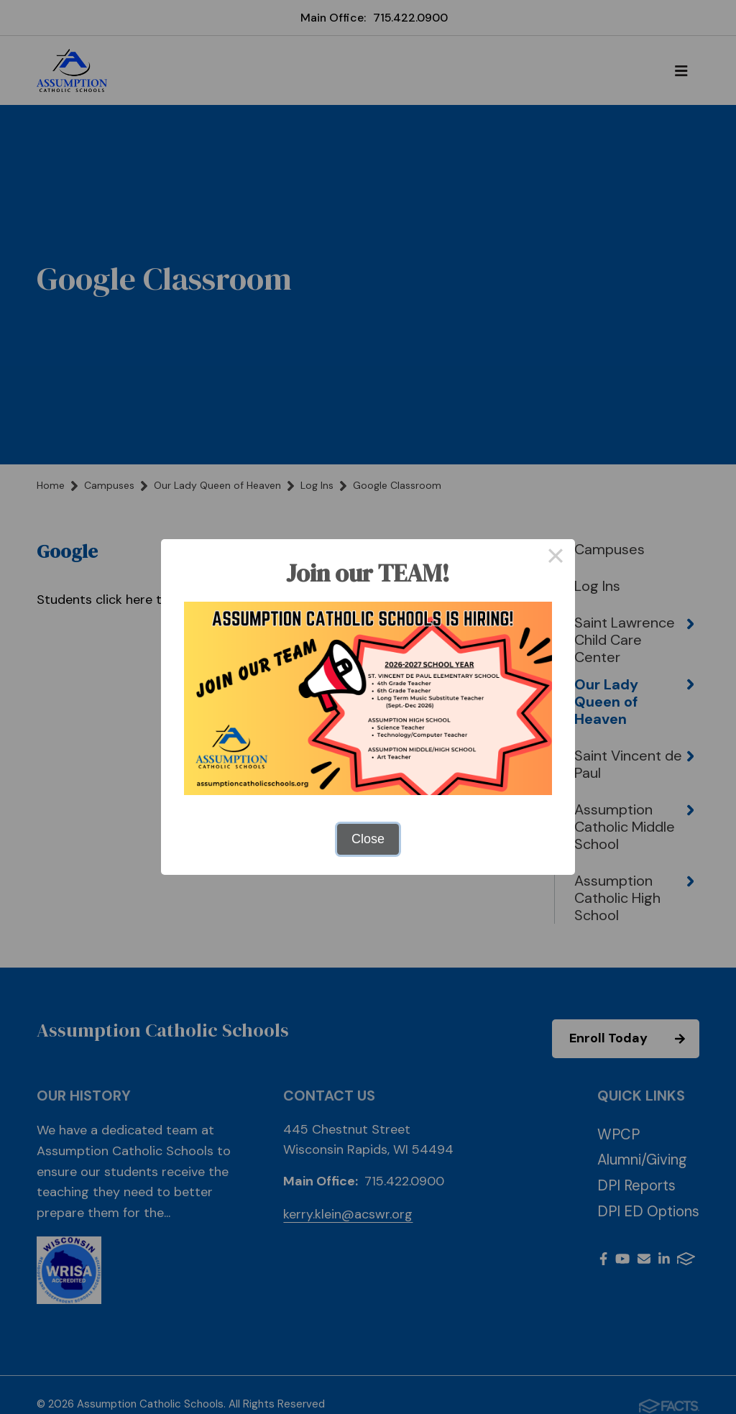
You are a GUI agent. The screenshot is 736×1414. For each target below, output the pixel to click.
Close (368, 839)
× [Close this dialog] (555, 558)
